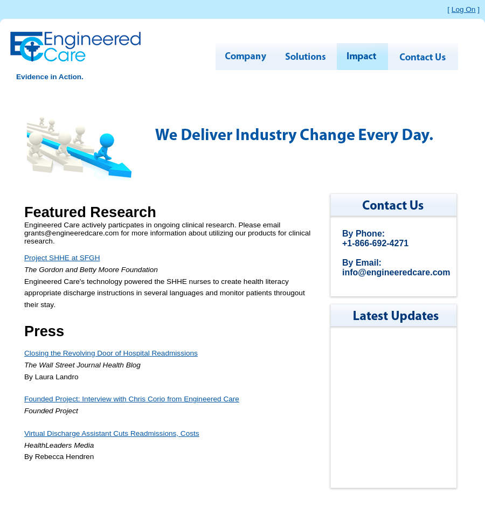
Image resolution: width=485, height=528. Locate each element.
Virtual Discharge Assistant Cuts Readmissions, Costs (111, 433)
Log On (464, 9)
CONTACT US (423, 56)
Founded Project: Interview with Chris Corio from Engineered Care (131, 399)
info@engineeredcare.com (396, 272)
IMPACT (362, 56)
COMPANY (245, 56)
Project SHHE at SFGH (62, 258)
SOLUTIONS (306, 56)
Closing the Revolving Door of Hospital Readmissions (111, 353)
